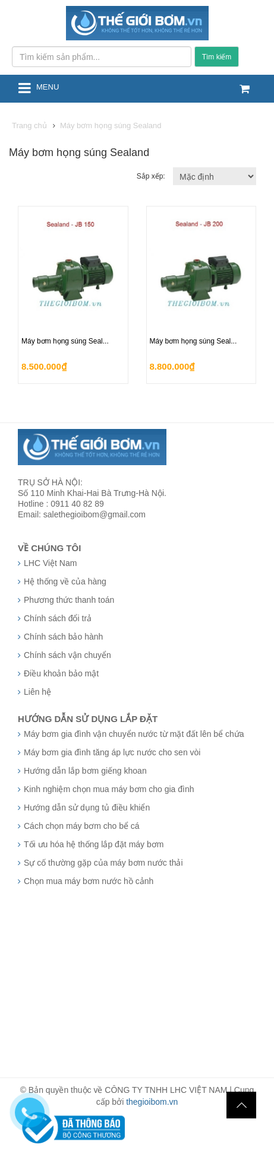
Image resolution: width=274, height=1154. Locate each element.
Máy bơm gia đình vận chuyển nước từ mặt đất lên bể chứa (134, 734)
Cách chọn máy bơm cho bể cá (82, 826)
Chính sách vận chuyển (67, 655)
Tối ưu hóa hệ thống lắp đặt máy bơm (93, 844)
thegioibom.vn (152, 1102)
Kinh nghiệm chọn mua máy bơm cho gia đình (109, 789)
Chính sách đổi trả (58, 618)
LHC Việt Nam (50, 563)
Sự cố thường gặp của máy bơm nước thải (103, 862)
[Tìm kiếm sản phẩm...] (101, 56)
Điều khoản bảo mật (61, 673)
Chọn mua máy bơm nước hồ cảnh (88, 881)
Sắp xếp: (152, 176)
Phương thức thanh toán (69, 600)
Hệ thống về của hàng (65, 581)
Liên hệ (37, 692)
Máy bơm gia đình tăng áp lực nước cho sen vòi (112, 752)
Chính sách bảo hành (63, 636)
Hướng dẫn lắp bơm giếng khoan (85, 770)
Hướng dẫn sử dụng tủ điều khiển (87, 807)
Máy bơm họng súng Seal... (65, 341)
